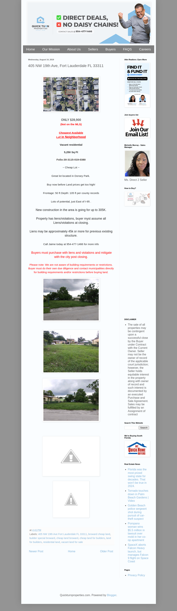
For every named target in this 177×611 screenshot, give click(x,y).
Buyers (110, 49)
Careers (145, 49)
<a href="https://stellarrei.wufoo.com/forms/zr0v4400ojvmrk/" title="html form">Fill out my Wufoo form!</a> (136, 260)
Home (30, 49)
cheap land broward (67, 538)
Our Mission (51, 49)
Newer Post (36, 551)
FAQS (127, 49)
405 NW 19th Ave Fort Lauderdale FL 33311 (62, 534)
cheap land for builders (92, 538)
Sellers (93, 49)
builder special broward (42, 538)
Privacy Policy (136, 575)
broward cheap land (99, 534)
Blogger (111, 595)
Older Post (106, 551)
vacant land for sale (72, 542)
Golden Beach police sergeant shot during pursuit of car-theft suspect (137, 512)
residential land (51, 542)
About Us (74, 49)
